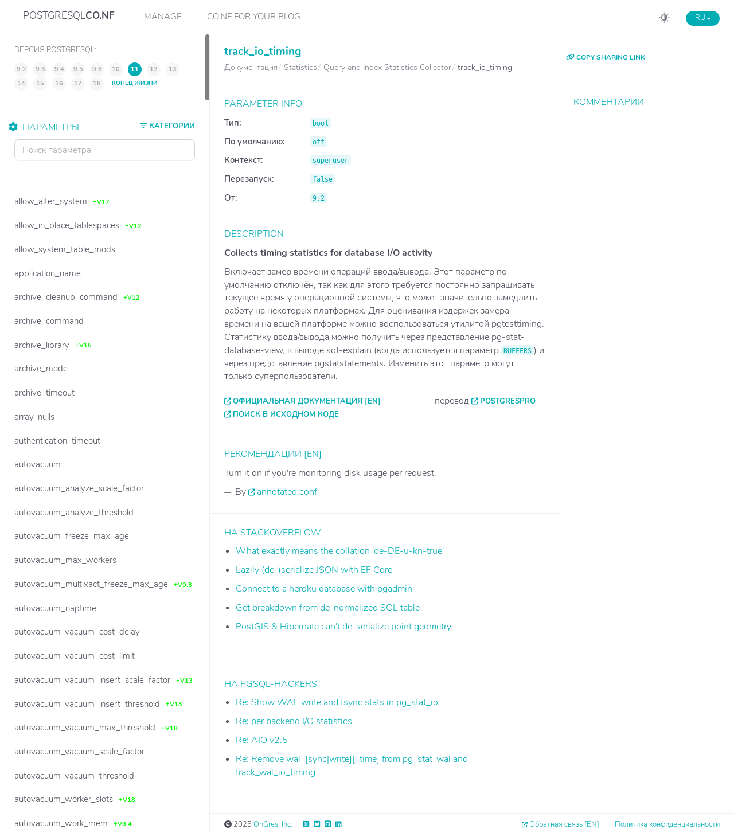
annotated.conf (287, 492)
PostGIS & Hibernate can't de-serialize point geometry (343, 626)
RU (702, 18)
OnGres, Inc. (272, 824)
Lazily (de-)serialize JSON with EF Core (314, 570)
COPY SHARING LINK (605, 57)
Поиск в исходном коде (286, 414)
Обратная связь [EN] (564, 824)
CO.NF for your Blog (253, 16)
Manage (163, 16)
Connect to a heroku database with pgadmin (324, 588)
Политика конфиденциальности (667, 824)
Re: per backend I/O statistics (294, 721)
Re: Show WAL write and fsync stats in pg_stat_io (337, 702)
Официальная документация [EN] (307, 401)
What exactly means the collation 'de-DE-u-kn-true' (340, 551)
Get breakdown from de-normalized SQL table (328, 607)
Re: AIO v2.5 (262, 740)
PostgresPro (508, 401)
